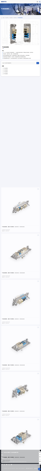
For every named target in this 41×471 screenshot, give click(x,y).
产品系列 (6, 17)
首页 (3, 17)
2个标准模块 (5, 68)
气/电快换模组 (20, 17)
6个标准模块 (5, 73)
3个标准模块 (5, 70)
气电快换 (15, 17)
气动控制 (10, 17)
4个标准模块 (5, 71)
